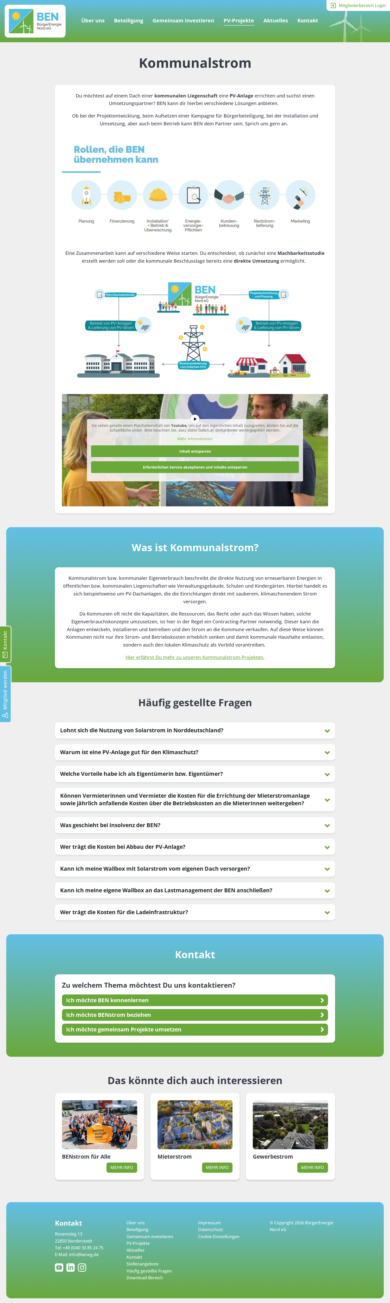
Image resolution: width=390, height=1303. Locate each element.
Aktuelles (275, 20)
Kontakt (307, 20)
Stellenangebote (143, 1264)
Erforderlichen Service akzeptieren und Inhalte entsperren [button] (195, 466)
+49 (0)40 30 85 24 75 (83, 1248)
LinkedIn (71, 1267)
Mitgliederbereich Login (362, 5)
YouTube (60, 1267)
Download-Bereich (145, 1278)
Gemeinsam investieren (183, 20)
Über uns (93, 20)
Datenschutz (210, 1229)
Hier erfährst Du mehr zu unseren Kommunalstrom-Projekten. (195, 657)
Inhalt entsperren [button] (195, 450)
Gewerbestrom (273, 1156)
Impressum (209, 1223)
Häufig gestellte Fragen (149, 1271)
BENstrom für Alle (86, 1156)
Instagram (83, 1267)
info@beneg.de (84, 1254)
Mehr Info (121, 1167)
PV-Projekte (239, 20)
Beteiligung (128, 20)
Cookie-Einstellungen (219, 1236)
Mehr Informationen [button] (195, 439)
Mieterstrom (175, 1156)
